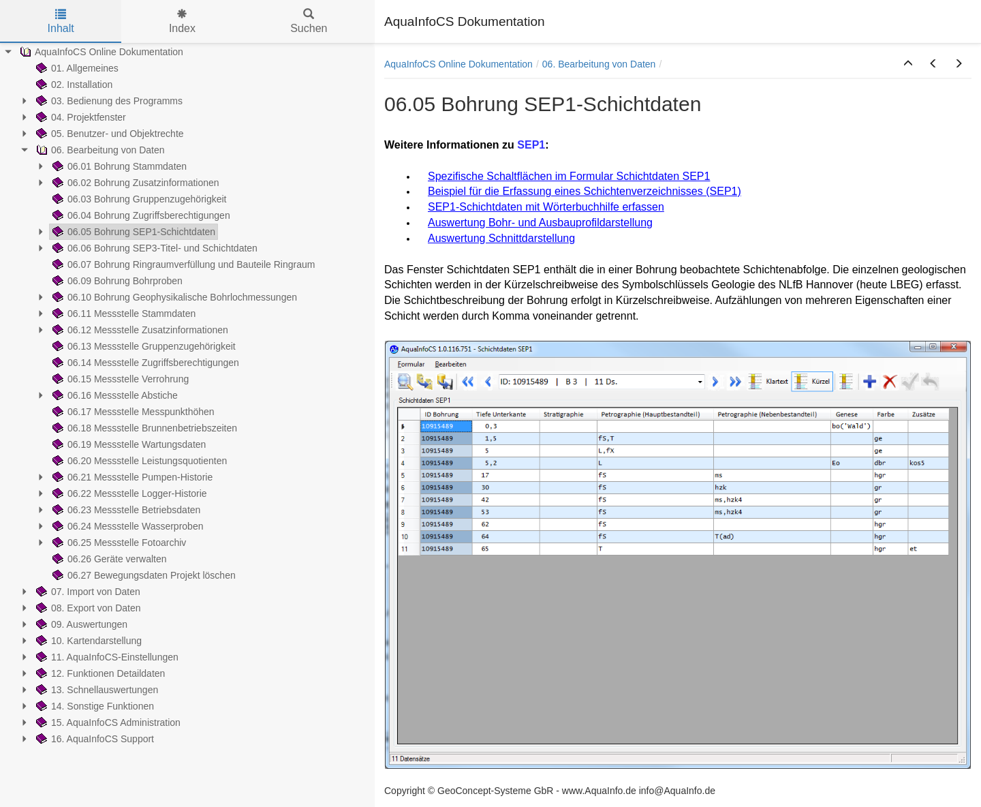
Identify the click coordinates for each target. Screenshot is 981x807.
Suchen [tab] (308, 21)
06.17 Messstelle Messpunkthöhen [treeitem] (132, 412)
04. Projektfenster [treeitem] (79, 117)
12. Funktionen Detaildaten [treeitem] (99, 673)
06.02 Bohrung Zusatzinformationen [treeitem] (134, 182)
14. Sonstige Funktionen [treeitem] (93, 706)
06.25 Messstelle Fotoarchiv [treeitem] (118, 542)
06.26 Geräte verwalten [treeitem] (108, 559)
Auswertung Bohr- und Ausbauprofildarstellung (540, 222)
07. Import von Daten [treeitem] (86, 591)
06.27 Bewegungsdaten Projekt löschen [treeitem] (143, 575)
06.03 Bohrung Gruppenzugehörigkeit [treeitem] (138, 199)
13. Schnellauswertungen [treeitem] (95, 690)
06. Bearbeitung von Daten (599, 64)
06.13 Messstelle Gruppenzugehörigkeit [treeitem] (143, 346)
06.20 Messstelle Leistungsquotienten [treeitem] (138, 461)
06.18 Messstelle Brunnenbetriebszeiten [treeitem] (143, 428)
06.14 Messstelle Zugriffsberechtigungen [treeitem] (144, 362)
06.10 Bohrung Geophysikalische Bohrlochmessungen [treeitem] (173, 297)
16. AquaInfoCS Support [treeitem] (93, 739)
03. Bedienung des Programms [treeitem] (108, 101)
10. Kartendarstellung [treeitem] (87, 641)
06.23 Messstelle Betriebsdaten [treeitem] (125, 510)
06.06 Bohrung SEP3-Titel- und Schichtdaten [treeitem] (154, 248)
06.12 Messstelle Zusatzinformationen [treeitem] (139, 330)
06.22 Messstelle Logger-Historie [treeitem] (128, 493)
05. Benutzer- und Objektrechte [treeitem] (108, 133)
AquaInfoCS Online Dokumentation (458, 64)
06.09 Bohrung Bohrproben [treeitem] (116, 281)
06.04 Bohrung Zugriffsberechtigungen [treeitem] (140, 215)
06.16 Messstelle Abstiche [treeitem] (114, 395)
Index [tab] (182, 21)
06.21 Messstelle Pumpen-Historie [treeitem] (131, 477)
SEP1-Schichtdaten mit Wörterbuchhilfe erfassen (546, 207)
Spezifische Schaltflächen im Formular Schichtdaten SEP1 (569, 176)
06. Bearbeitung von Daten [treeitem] (99, 150)
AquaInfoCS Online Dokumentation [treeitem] (100, 52)
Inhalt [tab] (61, 21)
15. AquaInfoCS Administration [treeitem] (107, 722)
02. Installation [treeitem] (72, 84)
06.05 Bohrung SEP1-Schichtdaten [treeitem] (132, 232)
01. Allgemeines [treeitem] (76, 68)
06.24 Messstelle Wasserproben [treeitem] (126, 526)
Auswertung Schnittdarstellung (501, 238)
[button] (908, 64)
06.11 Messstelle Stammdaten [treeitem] (123, 313)
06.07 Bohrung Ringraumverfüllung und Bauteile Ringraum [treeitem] (182, 264)
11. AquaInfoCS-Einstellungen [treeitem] (105, 657)
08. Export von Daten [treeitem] (87, 608)
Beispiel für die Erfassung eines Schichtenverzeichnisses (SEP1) (584, 191)
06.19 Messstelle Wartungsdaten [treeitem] (128, 444)
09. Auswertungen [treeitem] (80, 624)
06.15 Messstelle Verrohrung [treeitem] (119, 379)
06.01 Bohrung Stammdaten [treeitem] (118, 166)
